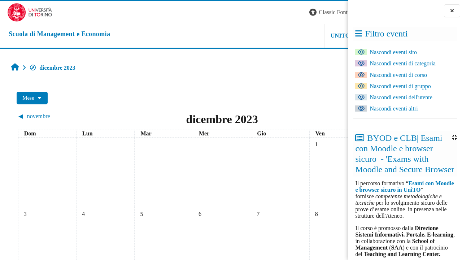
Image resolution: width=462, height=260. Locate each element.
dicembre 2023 (49, 68)
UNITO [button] (259, 35)
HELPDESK (303, 35)
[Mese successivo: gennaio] (301, 116)
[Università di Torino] (22, 12)
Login (336, 12)
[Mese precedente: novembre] (54, 116)
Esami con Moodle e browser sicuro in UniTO (404, 186)
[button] (250, 12)
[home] (52, 34)
